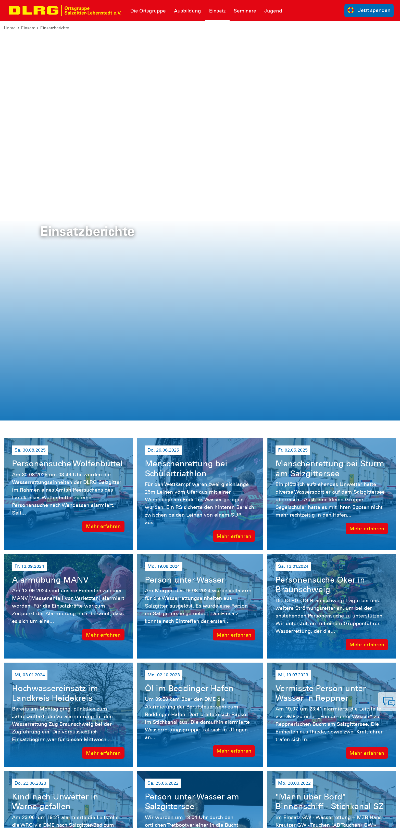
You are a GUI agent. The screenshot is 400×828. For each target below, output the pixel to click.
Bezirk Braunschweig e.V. (370, 820)
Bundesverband (256, 820)
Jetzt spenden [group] (369, 10)
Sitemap (67, 820)
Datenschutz (43, 820)
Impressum (17, 820)
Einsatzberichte (54, 27)
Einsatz (28, 27)
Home (10, 27)
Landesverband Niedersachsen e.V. (309, 820)
